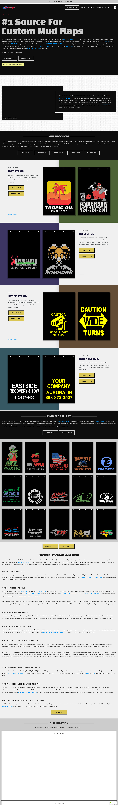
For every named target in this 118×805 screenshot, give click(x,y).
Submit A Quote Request (15, 673)
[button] (113, 803)
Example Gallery (63, 421)
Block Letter (75, 153)
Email (94, 673)
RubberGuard (41, 591)
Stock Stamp (58, 153)
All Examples (50, 432)
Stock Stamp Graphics (92, 594)
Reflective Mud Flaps (54, 44)
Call (88, 673)
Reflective (69, 98)
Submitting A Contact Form (92, 577)
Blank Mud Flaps (33, 48)
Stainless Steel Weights (27, 692)
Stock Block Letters (68, 594)
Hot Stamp (70, 46)
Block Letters (23, 562)
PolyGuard (15, 44)
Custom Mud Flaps (70, 39)
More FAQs (59, 712)
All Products (91, 153)
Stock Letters (43, 46)
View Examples (26, 58)
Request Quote (9, 58)
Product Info (16, 187)
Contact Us (105, 105)
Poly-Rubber (104, 41)
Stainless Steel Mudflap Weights (27, 596)
